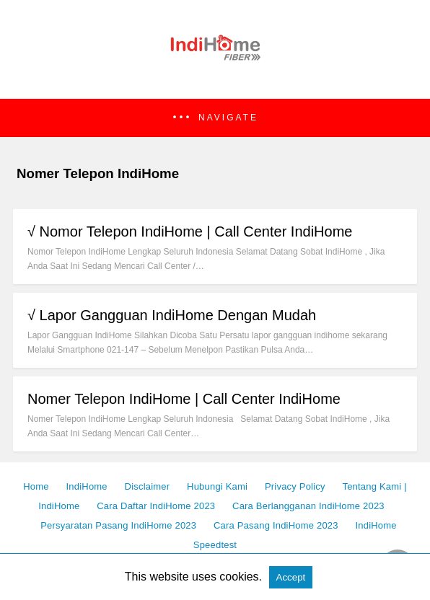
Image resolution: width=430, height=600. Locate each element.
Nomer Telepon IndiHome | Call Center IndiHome (184, 399)
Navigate (228, 117)
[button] (215, 118)
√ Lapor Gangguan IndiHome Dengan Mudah (171, 315)
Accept (291, 577)
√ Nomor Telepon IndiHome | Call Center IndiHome (189, 231)
